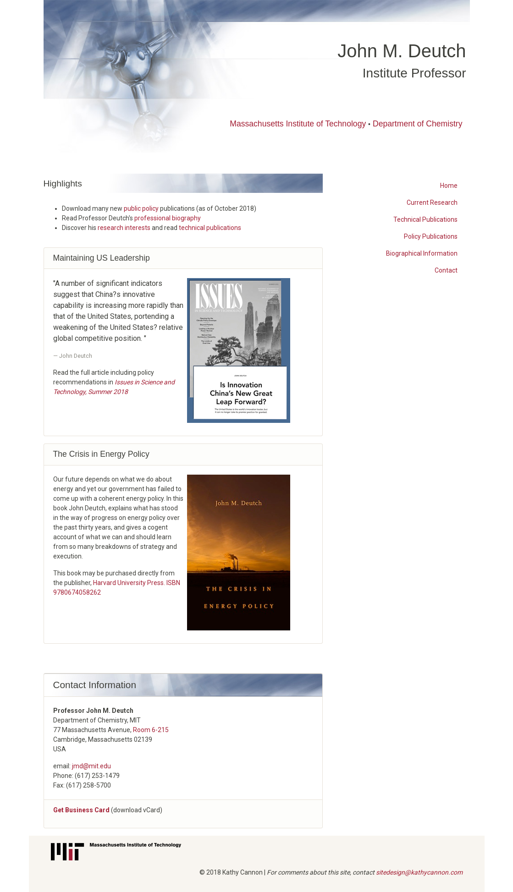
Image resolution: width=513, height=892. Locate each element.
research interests (124, 227)
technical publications (210, 227)
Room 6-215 (151, 729)
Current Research (432, 202)
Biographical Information (422, 253)
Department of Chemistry (418, 123)
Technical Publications (425, 219)
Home (449, 185)
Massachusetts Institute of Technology (298, 123)
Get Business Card (81, 810)
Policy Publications (431, 236)
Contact (446, 270)
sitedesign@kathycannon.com (419, 872)
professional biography (167, 218)
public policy (141, 208)
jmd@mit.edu (91, 766)
